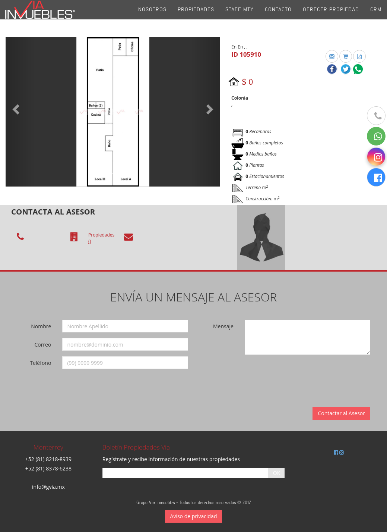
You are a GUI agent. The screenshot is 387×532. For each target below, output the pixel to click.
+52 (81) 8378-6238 (48, 468)
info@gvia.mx (48, 486)
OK (276, 472)
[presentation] (298, 374)
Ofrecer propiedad (331, 18)
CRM (375, 18)
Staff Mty (239, 18)
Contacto (278, 18)
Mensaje (223, 326)
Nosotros (152, 18)
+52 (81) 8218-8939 (48, 459)
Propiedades (196, 18)
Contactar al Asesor (341, 413)
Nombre (41, 326)
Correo (42, 344)
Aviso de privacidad (193, 516)
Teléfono (40, 362)
